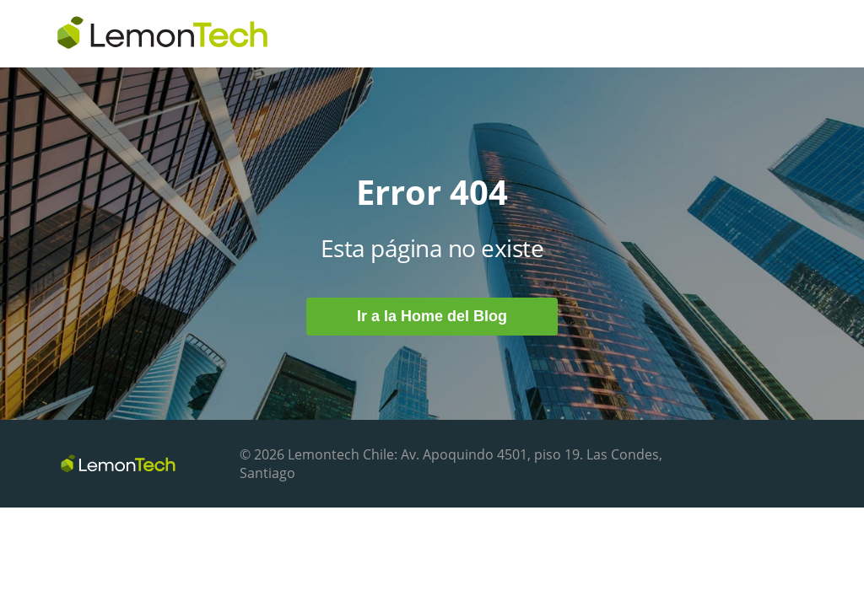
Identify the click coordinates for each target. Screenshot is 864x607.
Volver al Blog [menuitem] (764, 464)
